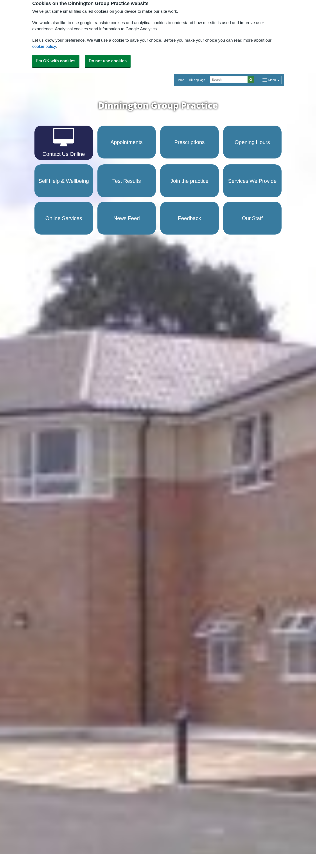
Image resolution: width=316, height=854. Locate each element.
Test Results (126, 180)
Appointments (126, 142)
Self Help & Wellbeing (63, 180)
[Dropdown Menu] (271, 80)
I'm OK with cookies (55, 61)
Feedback (189, 218)
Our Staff (252, 218)
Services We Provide (252, 180)
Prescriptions (189, 142)
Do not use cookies (108, 61)
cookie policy (44, 46)
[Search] (229, 79)
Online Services (63, 218)
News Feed (126, 218)
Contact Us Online (64, 142)
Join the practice (189, 180)
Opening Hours (252, 142)
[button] (197, 80)
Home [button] (180, 79)
